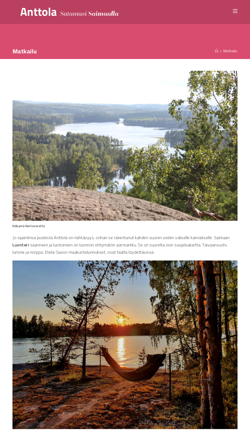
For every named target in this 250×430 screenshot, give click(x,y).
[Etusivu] (217, 50)
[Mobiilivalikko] (235, 11)
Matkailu (230, 50)
